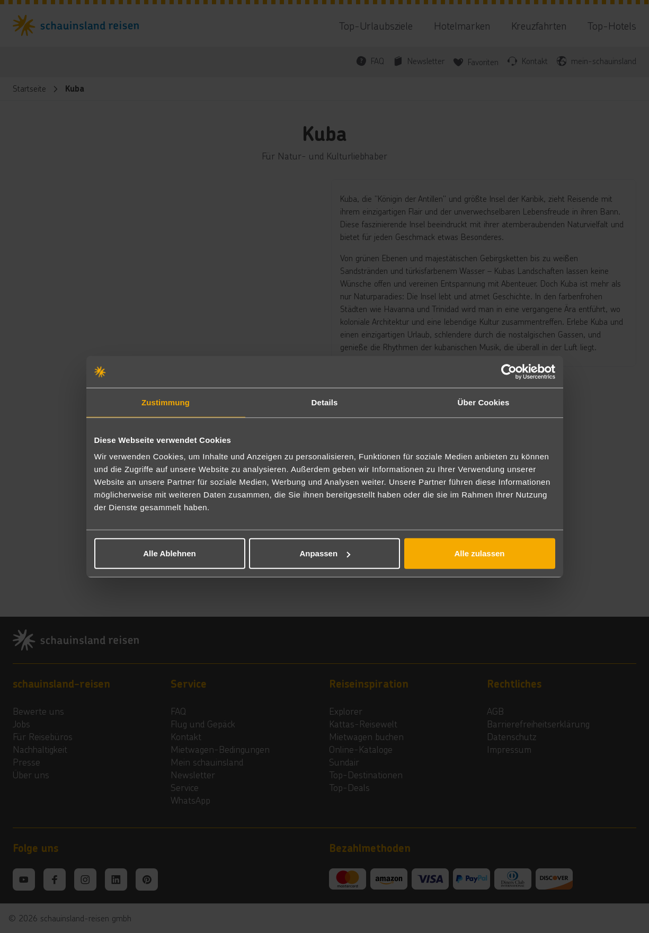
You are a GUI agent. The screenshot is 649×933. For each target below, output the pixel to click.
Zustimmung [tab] (165, 401)
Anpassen (324, 553)
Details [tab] (325, 401)
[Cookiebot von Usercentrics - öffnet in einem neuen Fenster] (509, 371)
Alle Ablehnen (169, 553)
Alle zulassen (479, 553)
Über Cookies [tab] (484, 401)
